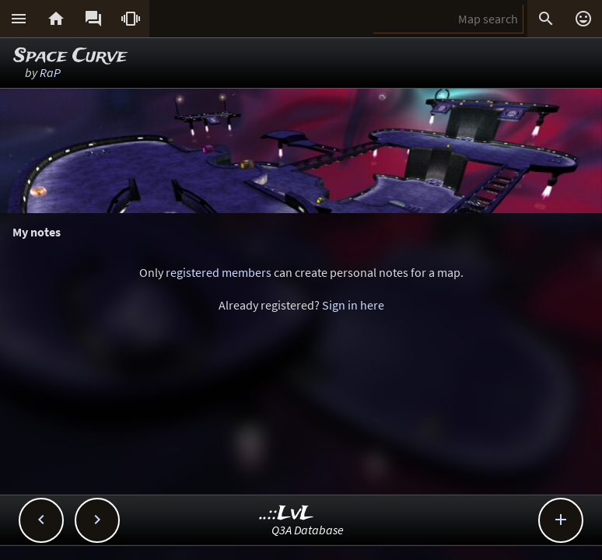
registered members (218, 272)
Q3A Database (307, 529)
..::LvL (287, 513)
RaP (50, 72)
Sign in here (353, 305)
